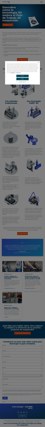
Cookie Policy (13, 72)
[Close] (38, 62)
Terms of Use (18, 72)
